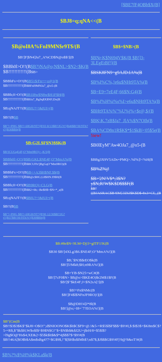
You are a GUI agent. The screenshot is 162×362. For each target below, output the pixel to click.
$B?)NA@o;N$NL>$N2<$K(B (59, 66)
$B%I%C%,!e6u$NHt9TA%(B (119, 82)
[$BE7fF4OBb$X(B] (140, 4)
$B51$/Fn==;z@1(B (42, 81)
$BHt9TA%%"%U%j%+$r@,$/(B (122, 111)
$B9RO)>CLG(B (39, 185)
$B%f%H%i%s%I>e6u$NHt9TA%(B (125, 101)
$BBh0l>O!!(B (14, 159)
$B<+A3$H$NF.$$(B (43, 172)
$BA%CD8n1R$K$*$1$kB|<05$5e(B (126, 130)
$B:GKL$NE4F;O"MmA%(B (49, 159)
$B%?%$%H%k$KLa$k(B (27, 354)
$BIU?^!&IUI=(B (39, 108)
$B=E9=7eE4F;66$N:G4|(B (116, 91)
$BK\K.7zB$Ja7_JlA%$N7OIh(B (121, 120)
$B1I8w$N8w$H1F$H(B (45, 94)
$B (16, 117)
